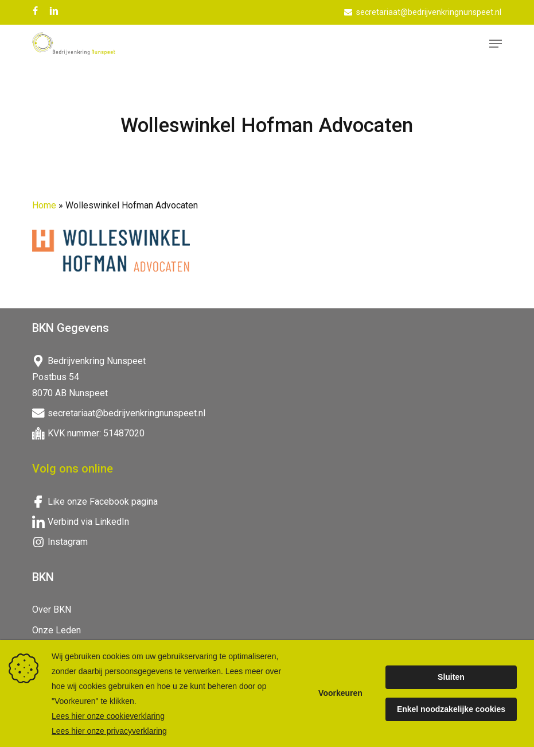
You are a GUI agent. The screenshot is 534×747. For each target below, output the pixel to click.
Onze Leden (56, 630)
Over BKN (51, 609)
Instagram (68, 541)
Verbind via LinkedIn (88, 521)
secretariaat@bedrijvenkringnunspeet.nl (126, 413)
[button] (495, 43)
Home (44, 205)
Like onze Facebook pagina (103, 501)
